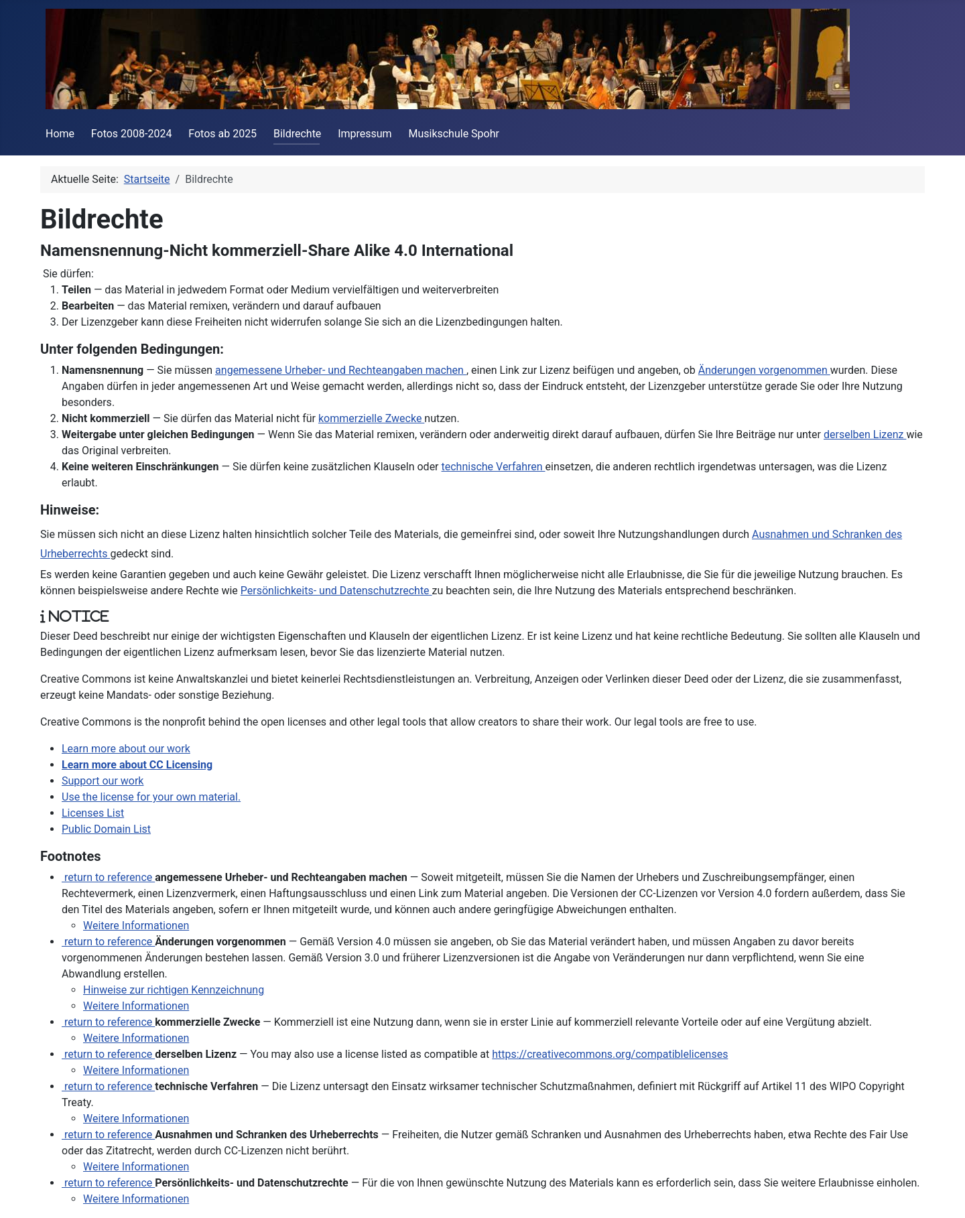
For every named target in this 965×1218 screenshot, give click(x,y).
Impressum (365, 133)
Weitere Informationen (136, 925)
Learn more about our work (126, 748)
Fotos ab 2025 (222, 133)
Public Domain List (106, 829)
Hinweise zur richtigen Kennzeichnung (173, 990)
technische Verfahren (493, 466)
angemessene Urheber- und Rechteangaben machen (340, 370)
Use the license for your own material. (151, 797)
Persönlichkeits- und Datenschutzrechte (336, 590)
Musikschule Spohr (453, 133)
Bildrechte (297, 133)
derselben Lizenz (865, 434)
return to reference (108, 877)
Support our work (102, 780)
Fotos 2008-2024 (131, 133)
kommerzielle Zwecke (371, 418)
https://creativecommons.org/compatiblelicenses (610, 1054)
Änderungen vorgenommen (764, 370)
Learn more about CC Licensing (137, 764)
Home (60, 133)
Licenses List (93, 813)
